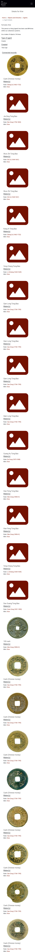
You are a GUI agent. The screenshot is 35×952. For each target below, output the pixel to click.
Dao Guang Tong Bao (11, 603)
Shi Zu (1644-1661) (13, 159)
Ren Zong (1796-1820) (14, 122)
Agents (25, 18)
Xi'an (8, 87)
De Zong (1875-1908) (13, 459)
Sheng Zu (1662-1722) (14, 84)
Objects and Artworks (14, 18)
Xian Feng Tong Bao (11, 491)
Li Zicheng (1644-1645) (14, 272)
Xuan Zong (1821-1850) (14, 609)
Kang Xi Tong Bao (10, 229)
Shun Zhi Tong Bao (10, 154)
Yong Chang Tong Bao (11, 266)
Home (4, 18)
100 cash (6, 641)
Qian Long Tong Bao (11, 304)
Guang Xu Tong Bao (10, 454)
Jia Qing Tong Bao (10, 116)
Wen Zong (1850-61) (13, 497)
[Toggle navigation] (31, 3)
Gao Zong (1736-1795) (14, 309)
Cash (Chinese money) (11, 79)
